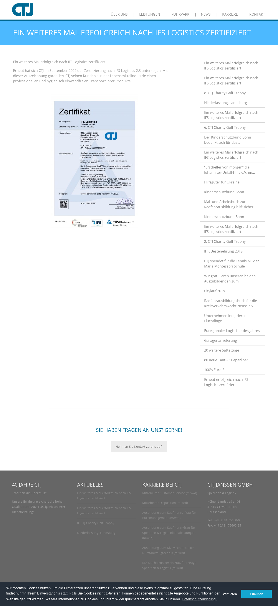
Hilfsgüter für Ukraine (222, 182)
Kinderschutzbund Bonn (224, 192)
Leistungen (149, 14)
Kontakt (257, 14)
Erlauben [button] (256, 594)
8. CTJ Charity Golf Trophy (225, 93)
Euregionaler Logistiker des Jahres (232, 330)
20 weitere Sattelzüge (221, 350)
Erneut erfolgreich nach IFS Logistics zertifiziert (226, 382)
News (206, 14)
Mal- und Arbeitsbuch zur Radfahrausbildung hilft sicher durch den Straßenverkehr (228, 204)
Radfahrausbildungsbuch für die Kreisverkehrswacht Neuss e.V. (230, 303)
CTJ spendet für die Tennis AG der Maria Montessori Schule (231, 264)
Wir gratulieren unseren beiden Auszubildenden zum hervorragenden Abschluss (230, 279)
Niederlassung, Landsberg (225, 102)
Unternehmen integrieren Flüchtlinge (225, 318)
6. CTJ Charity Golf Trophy (225, 127)
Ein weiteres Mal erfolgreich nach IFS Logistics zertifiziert (231, 66)
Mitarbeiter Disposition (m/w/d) (165, 503)
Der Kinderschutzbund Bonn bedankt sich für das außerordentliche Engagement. (229, 140)
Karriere (230, 14)
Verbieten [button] (230, 594)
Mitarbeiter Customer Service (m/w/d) (169, 493)
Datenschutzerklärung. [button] (199, 599)
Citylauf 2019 (214, 291)
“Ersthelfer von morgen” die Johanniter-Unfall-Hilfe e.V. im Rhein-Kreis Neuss (228, 170)
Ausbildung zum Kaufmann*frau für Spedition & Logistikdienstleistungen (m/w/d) (168, 532)
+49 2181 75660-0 (227, 520)
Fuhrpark (180, 14)
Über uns (119, 14)
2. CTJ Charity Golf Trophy (225, 241)
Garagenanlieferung (220, 340)
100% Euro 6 (214, 369)
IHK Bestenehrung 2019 (223, 251)
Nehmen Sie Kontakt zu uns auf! (139, 446)
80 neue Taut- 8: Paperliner (226, 360)
